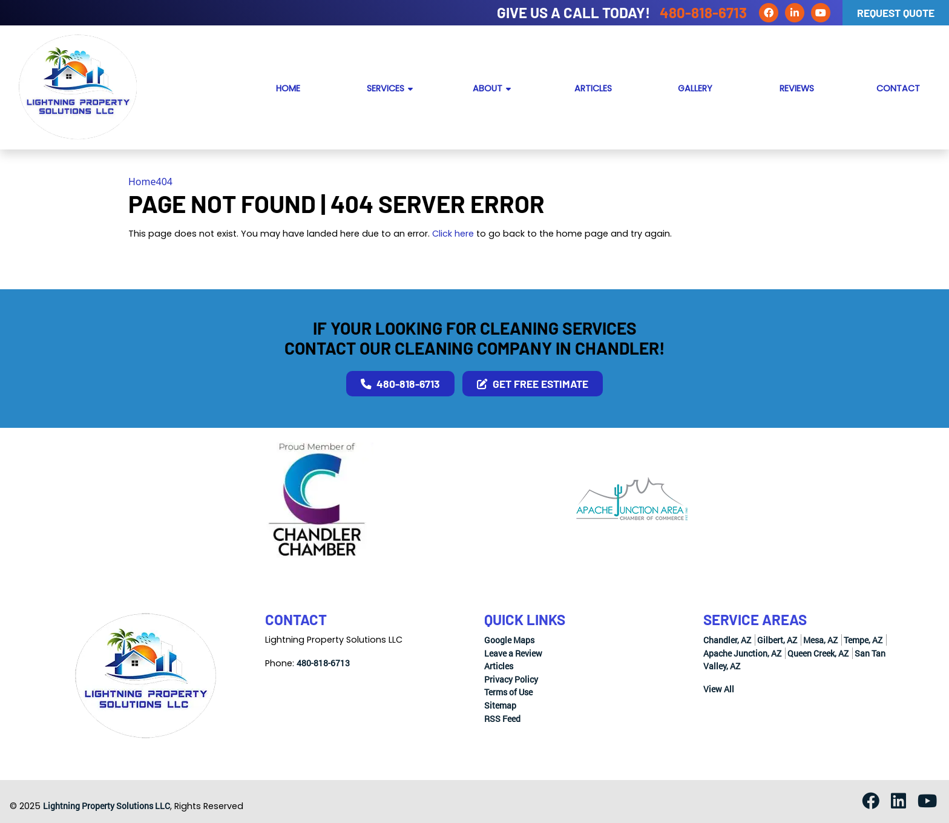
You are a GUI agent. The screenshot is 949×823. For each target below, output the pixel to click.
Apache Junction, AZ (742, 653)
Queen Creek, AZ (818, 653)
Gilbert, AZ (777, 640)
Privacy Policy (511, 679)
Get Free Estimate (532, 383)
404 (164, 181)
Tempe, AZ (863, 640)
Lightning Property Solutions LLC (106, 806)
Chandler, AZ (727, 640)
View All (718, 689)
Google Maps (509, 640)
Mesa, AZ (820, 640)
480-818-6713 (703, 12)
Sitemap (500, 705)
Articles (498, 666)
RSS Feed (502, 718)
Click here (453, 234)
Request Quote (895, 12)
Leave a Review (513, 653)
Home (142, 181)
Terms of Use (508, 692)
